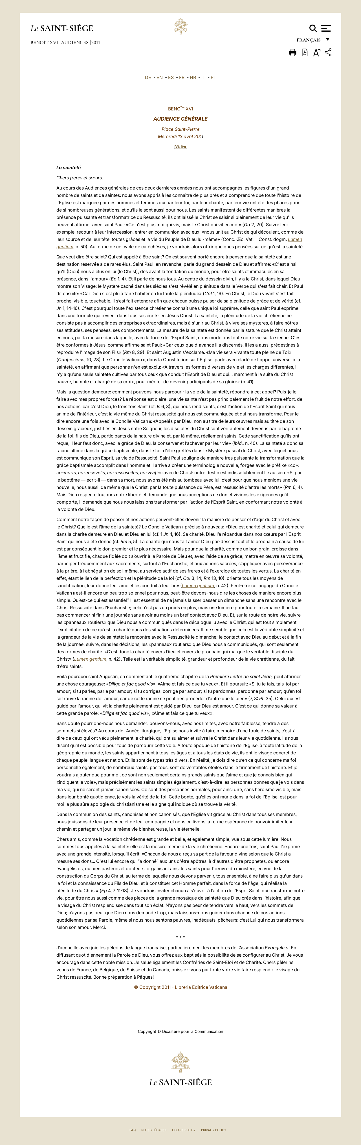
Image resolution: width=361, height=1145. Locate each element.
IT (203, 77)
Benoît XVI (44, 42)
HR (193, 77)
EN (160, 77)
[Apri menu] (325, 28)
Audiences (75, 42)
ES (171, 77)
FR (181, 77)
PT (213, 77)
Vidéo (180, 146)
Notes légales (153, 1130)
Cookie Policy (183, 1130)
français (309, 41)
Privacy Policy (213, 1130)
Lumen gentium (198, 585)
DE (148, 77)
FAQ (132, 1130)
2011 (95, 42)
